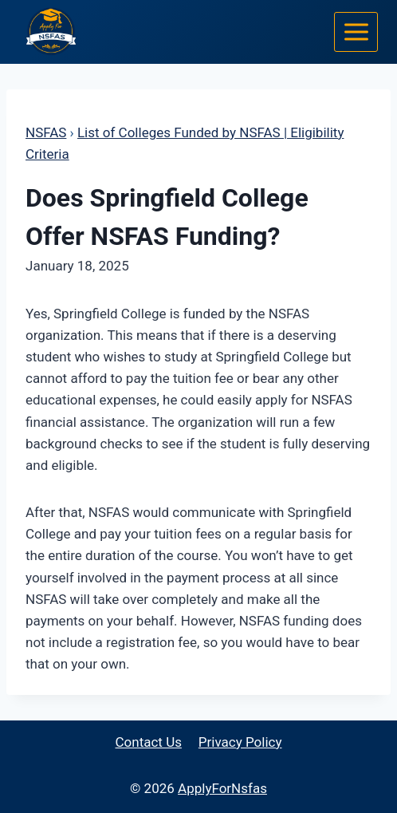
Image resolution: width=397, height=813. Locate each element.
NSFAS (46, 132)
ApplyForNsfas (222, 788)
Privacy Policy (240, 742)
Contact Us (149, 742)
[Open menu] (356, 31)
